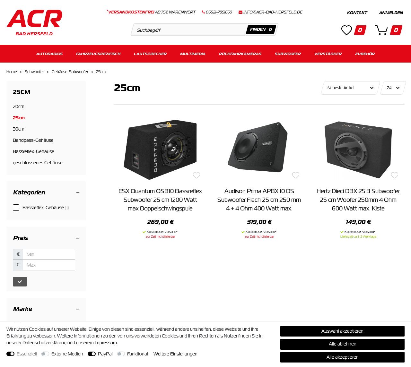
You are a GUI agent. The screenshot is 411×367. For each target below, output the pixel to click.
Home (11, 71)
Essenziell (27, 354)
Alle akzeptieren (343, 357)
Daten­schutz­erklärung (44, 343)
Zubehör (365, 53)
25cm (101, 71)
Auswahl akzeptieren (342, 331)
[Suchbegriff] (204, 29)
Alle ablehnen (342, 344)
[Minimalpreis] (49, 254)
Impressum (106, 343)
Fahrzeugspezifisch (98, 53)
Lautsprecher (150, 53)
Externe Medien (67, 354)
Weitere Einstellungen (175, 354)
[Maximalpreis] (49, 265)
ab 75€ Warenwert (151, 12)
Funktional (137, 354)
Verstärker (328, 53)
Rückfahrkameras (240, 53)
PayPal (105, 354)
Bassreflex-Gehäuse (45, 207)
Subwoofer (288, 53)
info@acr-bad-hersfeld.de (272, 12)
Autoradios (49, 53)
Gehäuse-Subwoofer (70, 71)
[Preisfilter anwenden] (20, 281)
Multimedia (193, 53)
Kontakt (357, 12)
